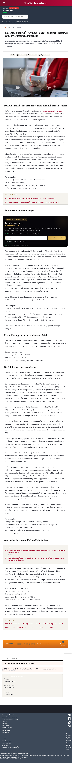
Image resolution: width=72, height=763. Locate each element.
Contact (4, 739)
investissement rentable (52, 111)
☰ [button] (4, 3)
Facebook (31, 55)
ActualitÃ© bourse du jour (9, 717)
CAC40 (4, 721)
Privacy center (6, 743)
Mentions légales (7, 741)
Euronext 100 (6, 725)
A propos (5, 745)
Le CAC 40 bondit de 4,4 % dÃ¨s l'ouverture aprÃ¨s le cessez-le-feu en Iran (29, 669)
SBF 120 (5, 723)
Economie (19, 27)
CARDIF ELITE (9, 688)
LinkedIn (20, 55)
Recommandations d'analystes (11, 719)
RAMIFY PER (9, 694)
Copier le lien (44, 55)
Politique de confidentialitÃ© (10, 747)
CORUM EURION (10, 681)
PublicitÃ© (5, 732)
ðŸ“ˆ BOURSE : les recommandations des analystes (18, 663)
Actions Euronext (7, 727)
